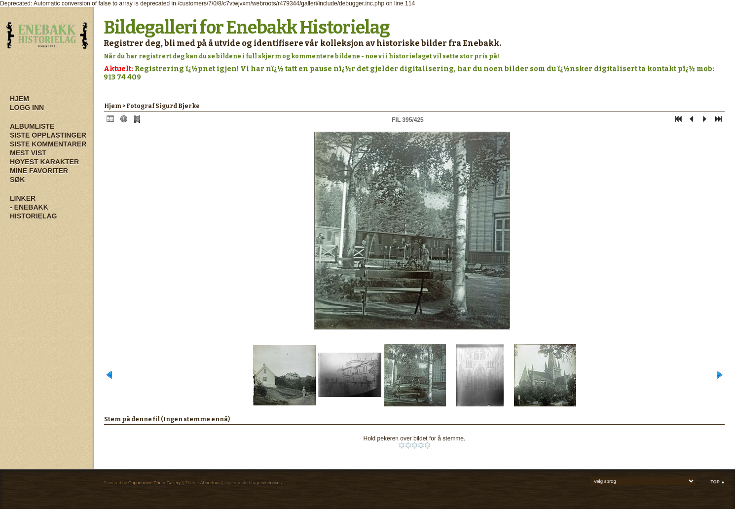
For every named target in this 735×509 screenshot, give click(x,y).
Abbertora (210, 482)
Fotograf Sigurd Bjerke (163, 106)
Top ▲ (717, 481)
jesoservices (269, 482)
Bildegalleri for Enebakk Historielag (247, 27)
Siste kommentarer (48, 144)
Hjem (19, 99)
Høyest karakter (44, 162)
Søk (17, 179)
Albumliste (32, 126)
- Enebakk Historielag (33, 211)
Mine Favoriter (39, 171)
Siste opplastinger (48, 135)
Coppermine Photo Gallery (154, 482)
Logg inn (27, 107)
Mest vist (28, 153)
